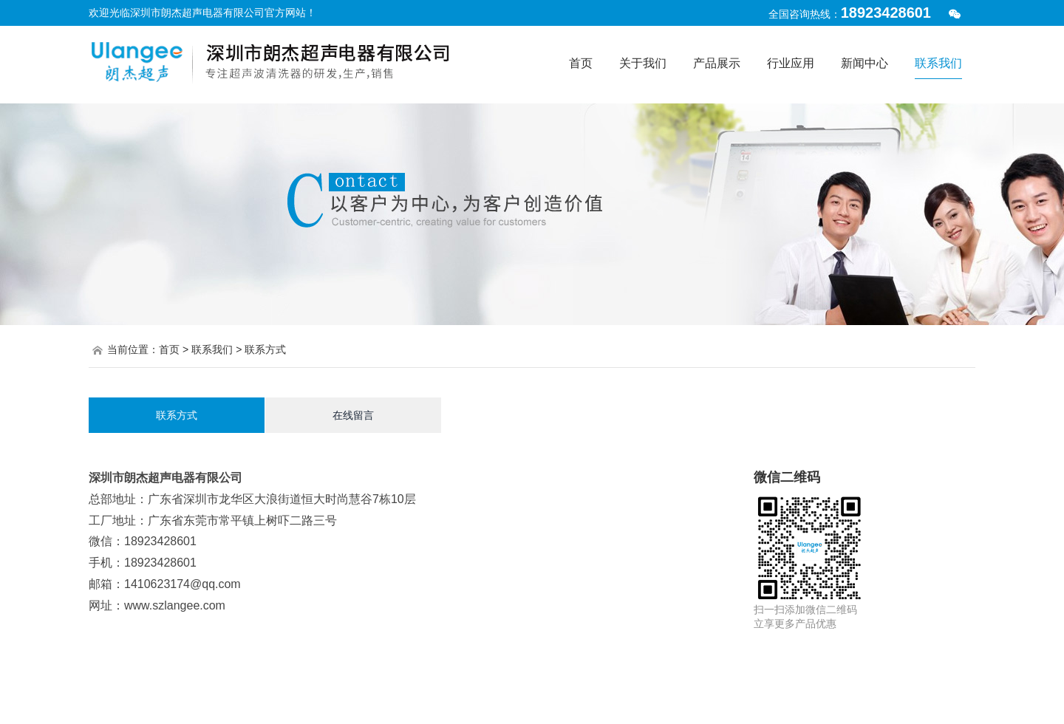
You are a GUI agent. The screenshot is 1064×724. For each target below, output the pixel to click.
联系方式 (176, 415)
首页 (169, 349)
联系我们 (212, 349)
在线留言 (353, 415)
